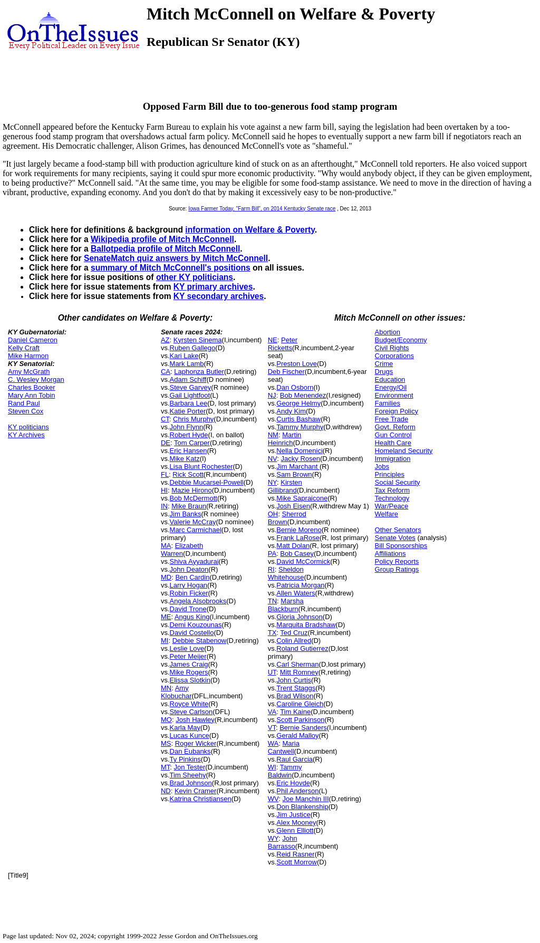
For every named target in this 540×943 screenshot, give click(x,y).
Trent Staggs (295, 688)
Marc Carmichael (195, 530)
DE (165, 443)
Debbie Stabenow (199, 640)
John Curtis (293, 680)
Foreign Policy (396, 411)
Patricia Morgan (300, 585)
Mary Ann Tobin (31, 395)
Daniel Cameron (32, 340)
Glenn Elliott (294, 830)
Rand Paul (24, 403)
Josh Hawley (195, 720)
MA (166, 546)
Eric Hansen (188, 451)
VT (272, 728)
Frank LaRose (298, 538)
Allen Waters (295, 593)
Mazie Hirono (191, 490)
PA (272, 553)
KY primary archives (213, 286)
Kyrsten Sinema (197, 340)
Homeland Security (404, 451)
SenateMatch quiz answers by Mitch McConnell (176, 258)
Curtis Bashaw (298, 419)
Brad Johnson (191, 783)
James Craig (189, 664)
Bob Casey (297, 553)
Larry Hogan (189, 585)
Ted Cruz (293, 633)
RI (271, 569)
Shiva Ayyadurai (194, 561)
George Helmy (298, 403)
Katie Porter (188, 411)
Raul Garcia (294, 759)
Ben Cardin (192, 577)
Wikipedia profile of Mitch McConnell (162, 239)
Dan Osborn (294, 387)
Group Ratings (397, 569)
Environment (394, 395)
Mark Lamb (187, 364)
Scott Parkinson (300, 720)
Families (387, 403)
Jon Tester (190, 767)
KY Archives (26, 435)
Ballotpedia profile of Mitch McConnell (165, 248)
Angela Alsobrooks (198, 601)
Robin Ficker (189, 593)
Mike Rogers (189, 672)
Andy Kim (291, 411)
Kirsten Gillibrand (285, 486)
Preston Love (296, 364)
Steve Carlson (191, 712)
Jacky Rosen (300, 459)
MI (164, 640)
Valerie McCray (193, 522)
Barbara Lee (189, 403)
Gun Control (393, 435)
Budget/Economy (401, 340)
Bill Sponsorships (401, 546)
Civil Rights (392, 348)
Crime (384, 364)
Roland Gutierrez (302, 648)
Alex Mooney (296, 822)
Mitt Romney (299, 672)
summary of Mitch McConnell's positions (170, 267)
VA (272, 712)
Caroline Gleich (299, 704)
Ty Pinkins (185, 759)
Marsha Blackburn (286, 605)
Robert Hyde (189, 435)
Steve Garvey (190, 387)
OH (273, 514)
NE (272, 340)
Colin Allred (293, 640)
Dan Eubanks (190, 751)
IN (164, 506)
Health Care (393, 443)
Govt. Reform (395, 427)
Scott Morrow (296, 862)
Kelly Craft (24, 348)
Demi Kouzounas (196, 625)
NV (272, 459)
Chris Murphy (193, 419)
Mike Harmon (28, 356)
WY (273, 838)
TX (272, 633)
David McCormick (303, 561)
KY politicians (28, 427)
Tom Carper (192, 443)
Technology (392, 498)
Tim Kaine (295, 712)
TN (272, 601)
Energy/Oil (391, 387)
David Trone (188, 609)
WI (272, 767)
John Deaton (189, 569)
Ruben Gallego (193, 348)
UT (272, 672)
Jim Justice (293, 815)
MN (166, 688)
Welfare (387, 514)
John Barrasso (282, 842)
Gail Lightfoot (190, 395)
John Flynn (187, 427)
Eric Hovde (293, 783)
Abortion (387, 332)
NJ (272, 395)
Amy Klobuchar (176, 692)
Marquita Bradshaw (305, 625)
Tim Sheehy (188, 775)
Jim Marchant (298, 466)
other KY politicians (194, 277)
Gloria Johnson (299, 617)
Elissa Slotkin (190, 680)
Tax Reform (392, 490)
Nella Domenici (299, 451)
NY (272, 482)
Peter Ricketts (282, 344)
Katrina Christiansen (201, 799)
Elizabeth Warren (182, 549)
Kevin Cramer (195, 791)
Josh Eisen (293, 506)
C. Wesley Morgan (36, 379)
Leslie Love (187, 648)
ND (166, 791)
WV (273, 799)
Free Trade (392, 419)
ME (166, 617)
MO (166, 720)
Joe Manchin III (305, 799)
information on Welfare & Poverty (250, 229)
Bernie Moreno (298, 530)
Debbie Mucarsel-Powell (207, 482)
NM (273, 435)
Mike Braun (188, 506)
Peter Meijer (188, 656)
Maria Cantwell (284, 747)
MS (166, 743)
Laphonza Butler (199, 372)
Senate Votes (395, 538)
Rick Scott (188, 474)
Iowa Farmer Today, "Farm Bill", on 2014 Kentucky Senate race (261, 208)
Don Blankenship (302, 807)
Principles (389, 474)
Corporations (394, 356)
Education (390, 379)
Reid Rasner (295, 854)
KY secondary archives (218, 296)
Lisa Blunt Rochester (201, 466)
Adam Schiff (188, 379)
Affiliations (390, 553)
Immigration (393, 459)
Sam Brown (294, 474)
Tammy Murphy (299, 427)
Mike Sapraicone (301, 498)
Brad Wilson (294, 696)
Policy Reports (397, 561)
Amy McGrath (29, 372)
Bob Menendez (303, 395)
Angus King (192, 617)
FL (165, 474)
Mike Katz (185, 459)
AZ (165, 340)
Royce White (189, 704)
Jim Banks (185, 514)
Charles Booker (31, 387)
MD (166, 577)
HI (164, 490)
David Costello (192, 633)
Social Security (397, 482)
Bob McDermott (193, 498)
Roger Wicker (196, 743)
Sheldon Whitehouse (286, 573)
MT (165, 767)
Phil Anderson (297, 791)
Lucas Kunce (189, 735)
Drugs (384, 372)
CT (165, 419)
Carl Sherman (297, 664)
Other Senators (398, 530)
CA (165, 372)
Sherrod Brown (287, 518)
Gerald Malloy (297, 735)
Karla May (185, 728)
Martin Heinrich (285, 439)
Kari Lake (184, 356)
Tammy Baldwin (285, 771)
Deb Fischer (286, 372)
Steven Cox (25, 411)
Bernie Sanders (303, 728)
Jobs (382, 466)
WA (273, 743)
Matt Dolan (293, 546)
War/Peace (392, 506)
